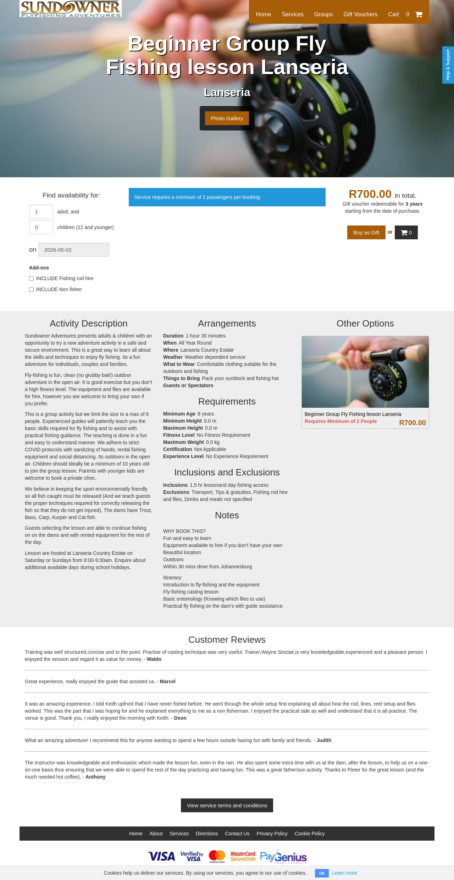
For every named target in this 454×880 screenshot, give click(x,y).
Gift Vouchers (360, 14)
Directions (207, 833)
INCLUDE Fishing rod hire (61, 278)
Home (263, 14)
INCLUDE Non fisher (55, 289)
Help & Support (447, 64)
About (156, 833)
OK (322, 873)
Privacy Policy (272, 833)
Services (293, 14)
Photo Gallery (227, 118)
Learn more (345, 873)
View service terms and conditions (227, 805)
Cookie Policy (310, 833)
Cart (405, 14)
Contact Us (237, 833)
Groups (323, 14)
